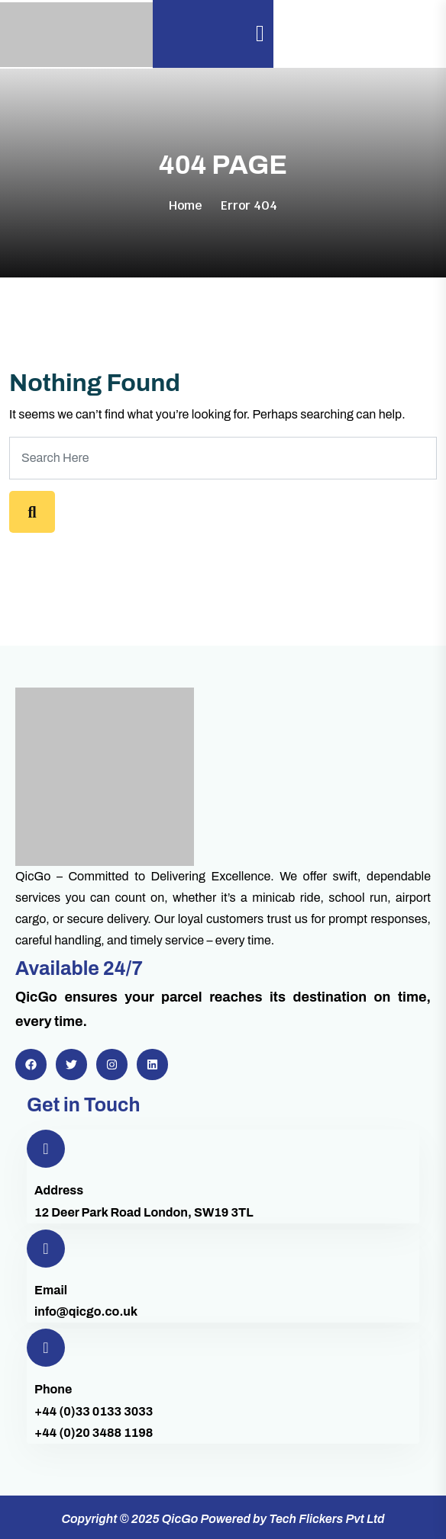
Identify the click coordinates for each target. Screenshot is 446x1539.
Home (185, 205)
